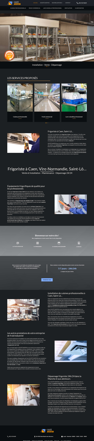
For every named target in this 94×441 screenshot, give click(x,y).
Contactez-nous (47, 276)
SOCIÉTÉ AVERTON (44, 2)
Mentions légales (26, 437)
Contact (67, 2)
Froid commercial (34, 8)
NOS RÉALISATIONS (57, 2)
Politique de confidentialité (37, 437)
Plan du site (56, 437)
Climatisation (79, 8)
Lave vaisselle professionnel (52, 8)
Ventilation (68, 8)
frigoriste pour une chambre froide (24, 197)
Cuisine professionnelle (18, 8)
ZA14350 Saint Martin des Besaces (44, 433)
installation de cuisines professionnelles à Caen (65, 302)
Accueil (35, 2)
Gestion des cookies (49, 437)
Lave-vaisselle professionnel (74, 113)
